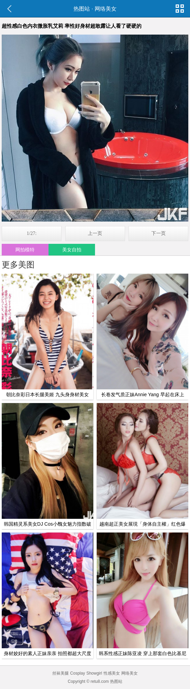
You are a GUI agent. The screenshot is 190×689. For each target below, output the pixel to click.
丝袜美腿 (60, 673)
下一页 (158, 233)
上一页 (95, 233)
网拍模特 (25, 249)
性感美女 (112, 673)
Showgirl (94, 673)
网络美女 (106, 9)
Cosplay (77, 673)
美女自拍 (71, 249)
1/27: (32, 233)
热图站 (81, 9)
